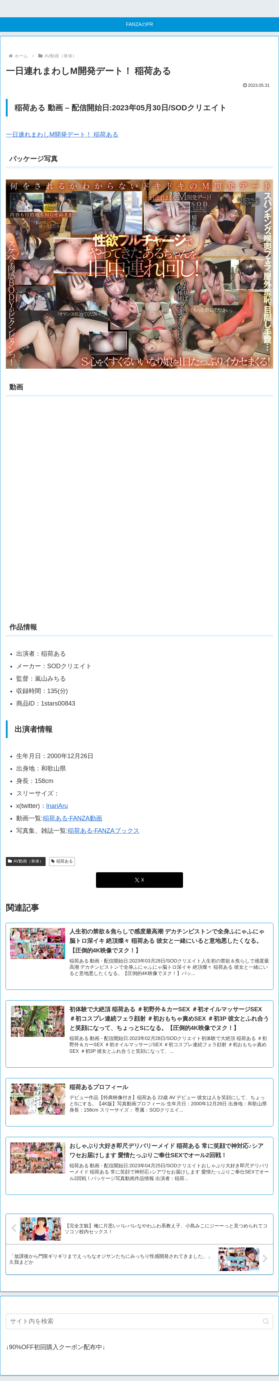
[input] (139, 1323)
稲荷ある (62, 861)
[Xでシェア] (139, 880)
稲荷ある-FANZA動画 (72, 818)
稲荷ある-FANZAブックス (104, 830)
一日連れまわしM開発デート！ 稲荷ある (62, 134)
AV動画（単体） (26, 861)
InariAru (57, 805)
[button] (266, 1323)
